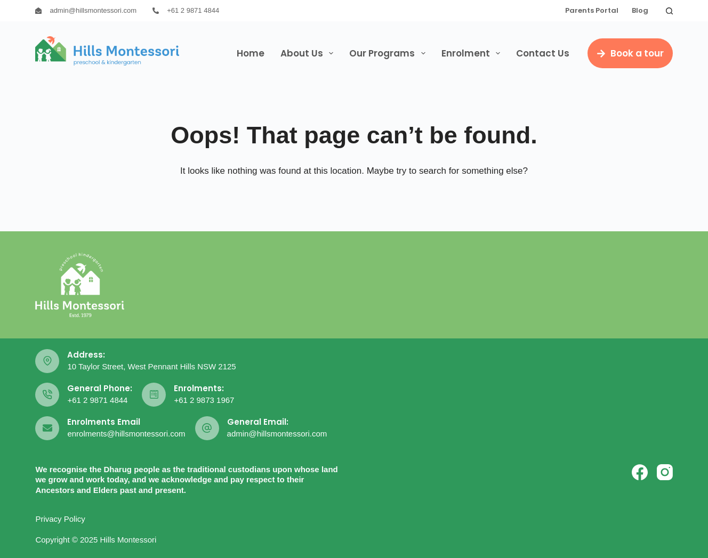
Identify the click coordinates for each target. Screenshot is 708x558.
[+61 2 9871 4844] (155, 10)
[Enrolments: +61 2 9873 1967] (154, 395)
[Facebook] (640, 472)
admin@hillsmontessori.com (93, 10)
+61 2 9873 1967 (204, 400)
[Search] (669, 10)
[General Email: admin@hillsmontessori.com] (207, 428)
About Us (308, 53)
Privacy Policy (60, 518)
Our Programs (389, 53)
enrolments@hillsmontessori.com (126, 433)
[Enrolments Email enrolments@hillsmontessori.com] (47, 428)
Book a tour (630, 53)
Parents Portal (591, 10)
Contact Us (542, 53)
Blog (640, 10)
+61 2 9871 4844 (193, 10)
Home (250, 53)
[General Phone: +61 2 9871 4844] (47, 395)
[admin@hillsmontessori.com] (38, 10)
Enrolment (472, 53)
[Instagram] (665, 472)
